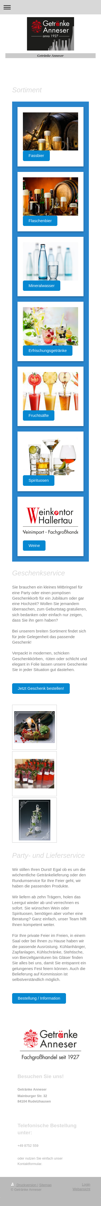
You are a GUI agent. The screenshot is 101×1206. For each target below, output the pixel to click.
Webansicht (81, 1189)
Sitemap (45, 1185)
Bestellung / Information (39, 998)
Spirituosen (39, 480)
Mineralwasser (42, 285)
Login (86, 1184)
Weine (34, 545)
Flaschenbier (40, 220)
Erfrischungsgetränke (48, 350)
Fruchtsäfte (39, 415)
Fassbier (36, 155)
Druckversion (24, 1185)
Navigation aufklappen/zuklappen (50, 7)
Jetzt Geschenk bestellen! (41, 688)
